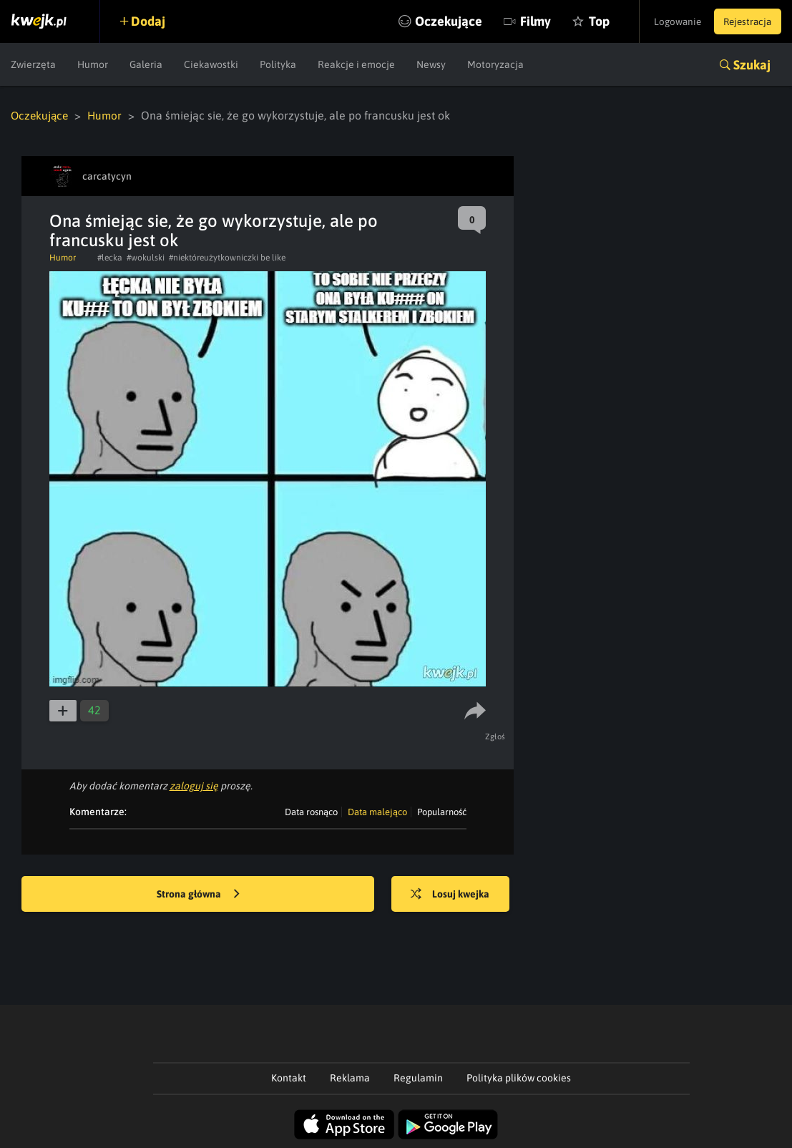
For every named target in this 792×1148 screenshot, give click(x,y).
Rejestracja (745, 21)
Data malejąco (377, 811)
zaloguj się (194, 785)
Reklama (350, 1077)
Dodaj (152, 21)
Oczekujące (432, 21)
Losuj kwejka (455, 893)
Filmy (519, 21)
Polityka (278, 64)
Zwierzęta (33, 64)
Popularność (441, 811)
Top (583, 21)
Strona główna (198, 893)
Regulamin (418, 1077)
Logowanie (669, 21)
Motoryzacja (495, 64)
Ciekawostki (211, 64)
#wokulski (146, 257)
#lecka (109, 257)
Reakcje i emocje (356, 64)
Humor (92, 64)
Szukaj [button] (752, 64)
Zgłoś (497, 735)
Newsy (431, 64)
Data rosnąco (311, 811)
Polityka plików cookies (518, 1077)
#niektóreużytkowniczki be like (227, 257)
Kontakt (288, 1077)
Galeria (145, 64)
